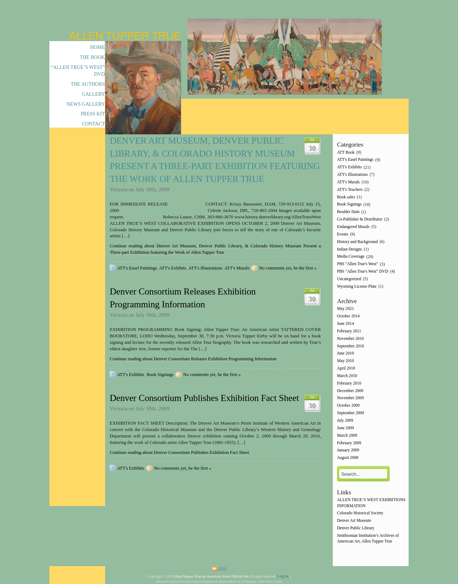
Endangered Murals (353, 226)
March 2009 (347, 435)
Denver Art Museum (354, 521)
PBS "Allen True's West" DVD (362, 271)
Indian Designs (349, 249)
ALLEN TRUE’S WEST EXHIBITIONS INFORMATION (371, 503)
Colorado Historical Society (360, 513)
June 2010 (345, 353)
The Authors (88, 84)
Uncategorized (349, 279)
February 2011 (349, 331)
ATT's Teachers (350, 189)
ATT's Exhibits (172, 268)
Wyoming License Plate (357, 286)
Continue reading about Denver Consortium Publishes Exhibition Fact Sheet (179, 452)
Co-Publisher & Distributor (360, 219)
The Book (92, 57)
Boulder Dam (348, 212)
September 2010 (350, 346)
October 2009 (348, 406)
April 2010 (346, 368)
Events (343, 234)
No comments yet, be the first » (287, 268)
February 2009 (349, 443)
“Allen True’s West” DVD (78, 71)
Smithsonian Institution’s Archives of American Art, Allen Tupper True (368, 538)
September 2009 (350, 413)
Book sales (346, 197)
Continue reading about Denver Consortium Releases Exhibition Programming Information (193, 358)
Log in (282, 576)
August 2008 (348, 458)
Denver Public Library (355, 528)
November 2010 (350, 338)
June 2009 (345, 428)
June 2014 (345, 323)
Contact (93, 124)
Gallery (93, 94)
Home (97, 47)
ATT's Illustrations (206, 268)
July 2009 (345, 420)
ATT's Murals (236, 268)
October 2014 (348, 316)
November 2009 (350, 398)
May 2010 (345, 361)
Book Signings (159, 374)
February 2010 (349, 383)
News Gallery (86, 104)
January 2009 (348, 450)
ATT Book (346, 152)
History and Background (357, 241)
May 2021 (345, 309)
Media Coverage (351, 256)
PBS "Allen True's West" (357, 264)
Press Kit (93, 114)
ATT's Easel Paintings (137, 268)
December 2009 (350, 390)
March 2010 (347, 375)
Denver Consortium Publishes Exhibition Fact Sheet (204, 398)
